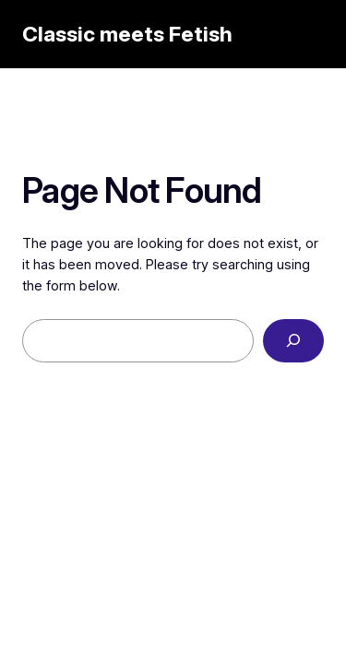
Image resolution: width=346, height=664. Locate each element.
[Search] (293, 340)
